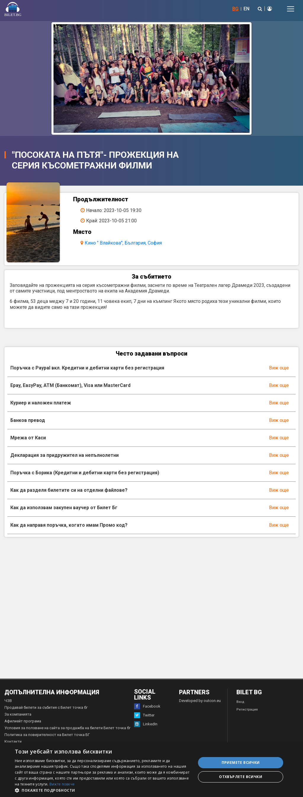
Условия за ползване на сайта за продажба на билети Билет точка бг (67, 728)
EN (246, 9)
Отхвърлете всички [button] (240, 776)
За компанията (17, 714)
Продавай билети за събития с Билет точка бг (46, 707)
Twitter (144, 715)
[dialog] (151, 770)
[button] (103, 790)
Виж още (279, 368)
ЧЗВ (8, 701)
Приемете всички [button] (241, 762)
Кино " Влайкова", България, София (123, 243)
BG (235, 9)
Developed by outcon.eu (200, 701)
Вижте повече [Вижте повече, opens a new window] (62, 784)
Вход (240, 701)
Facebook (147, 706)
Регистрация (247, 709)
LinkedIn (145, 724)
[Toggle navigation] (291, 9)
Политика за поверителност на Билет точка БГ (47, 735)
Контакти (13, 741)
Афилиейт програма (22, 721)
